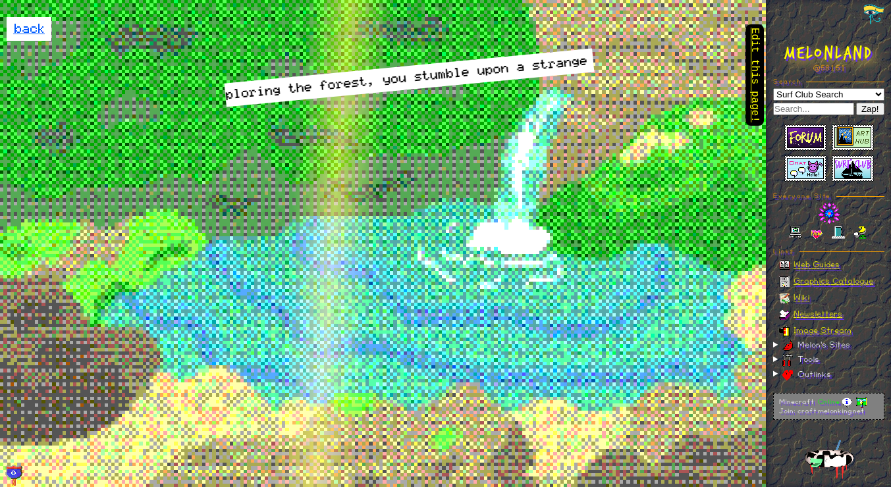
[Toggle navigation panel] (873, 14)
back (29, 29)
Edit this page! (754, 76)
